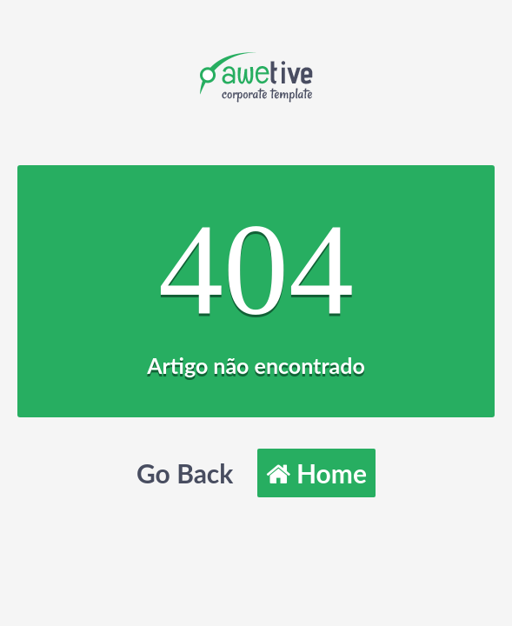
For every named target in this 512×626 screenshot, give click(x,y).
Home (316, 473)
